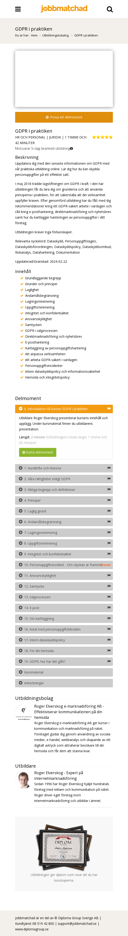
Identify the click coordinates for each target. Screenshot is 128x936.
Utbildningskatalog (55, 35)
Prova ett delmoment (64, 117)
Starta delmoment (37, 452)
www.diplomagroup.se (32, 929)
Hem (34, 35)
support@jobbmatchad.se (77, 923)
